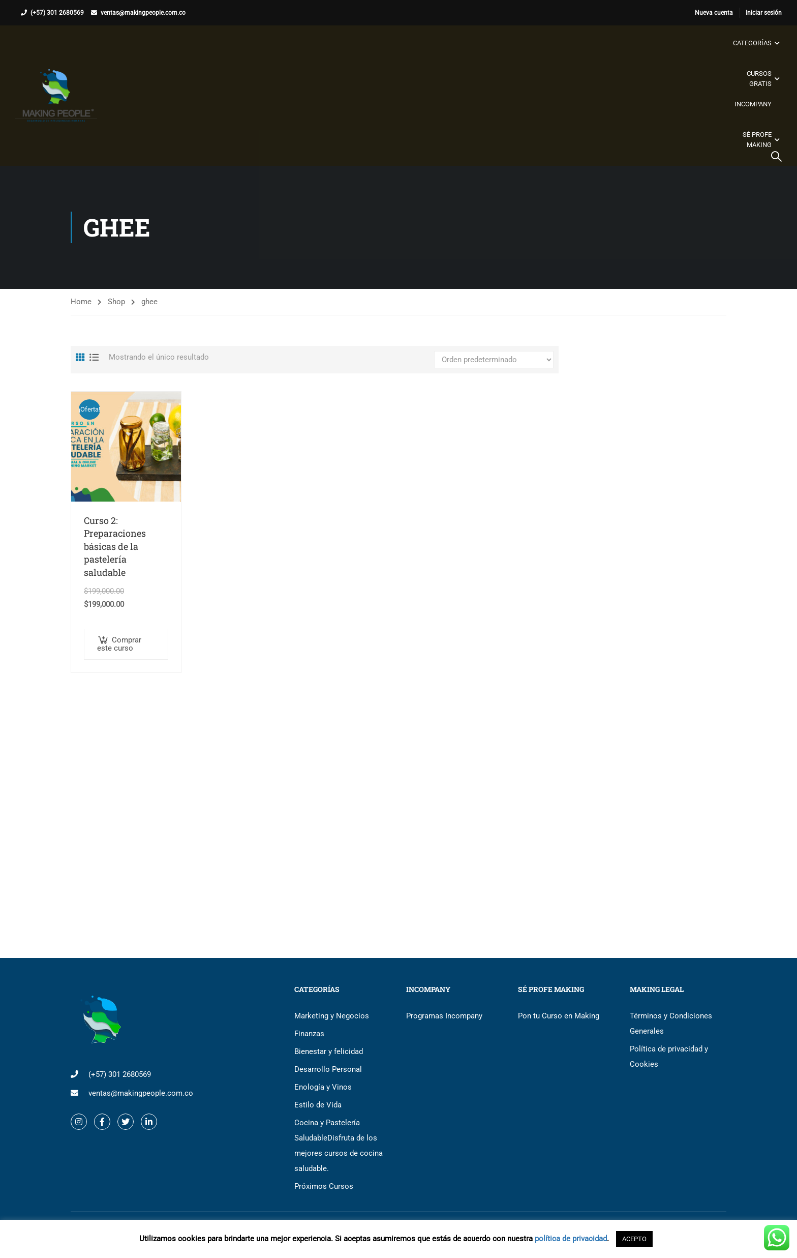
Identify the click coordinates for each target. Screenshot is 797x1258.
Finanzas (309, 1033)
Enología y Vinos (323, 1087)
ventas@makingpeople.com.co (143, 12)
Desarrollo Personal (328, 1069)
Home (81, 301)
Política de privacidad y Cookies (669, 1056)
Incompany (753, 104)
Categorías (752, 43)
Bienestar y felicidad (328, 1051)
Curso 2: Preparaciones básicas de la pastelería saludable (115, 546)
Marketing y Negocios (331, 1015)
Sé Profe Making (757, 140)
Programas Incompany (444, 1015)
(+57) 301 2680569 (57, 12)
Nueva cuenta (714, 12)
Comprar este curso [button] (119, 644)
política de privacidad (571, 1238)
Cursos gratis (759, 78)
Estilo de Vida (318, 1104)
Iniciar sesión (764, 12)
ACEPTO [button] (634, 1239)
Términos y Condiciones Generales (671, 1023)
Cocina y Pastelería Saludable (338, 1145)
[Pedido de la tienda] (494, 359)
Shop (116, 301)
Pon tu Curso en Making (558, 1015)
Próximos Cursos (323, 1186)
